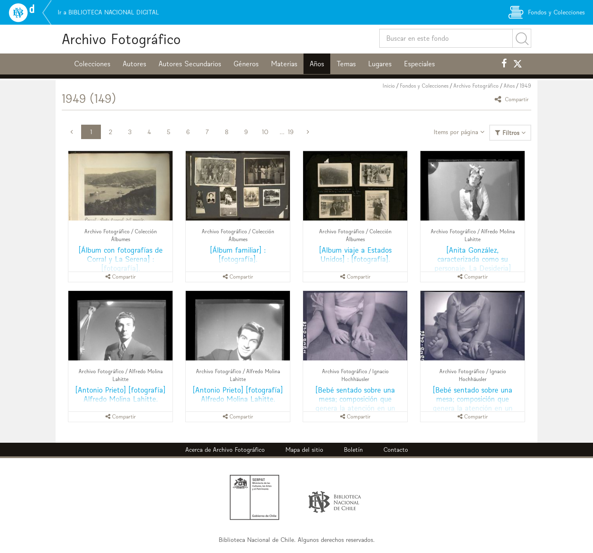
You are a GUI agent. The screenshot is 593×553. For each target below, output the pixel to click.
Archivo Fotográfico (121, 39)
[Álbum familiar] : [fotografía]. (238, 254)
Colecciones (92, 63)
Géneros (246, 63)
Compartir (513, 99)
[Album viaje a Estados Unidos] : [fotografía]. (355, 254)
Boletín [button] (353, 449)
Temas (346, 63)
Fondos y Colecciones (424, 85)
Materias (284, 63)
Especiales (419, 63)
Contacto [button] (395, 449)
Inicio (389, 85)
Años (317, 63)
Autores (134, 63)
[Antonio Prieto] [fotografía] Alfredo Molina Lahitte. (120, 394)
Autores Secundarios (190, 63)
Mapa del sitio (304, 449)
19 (291, 132)
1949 (525, 85)
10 (265, 132)
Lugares (380, 63)
